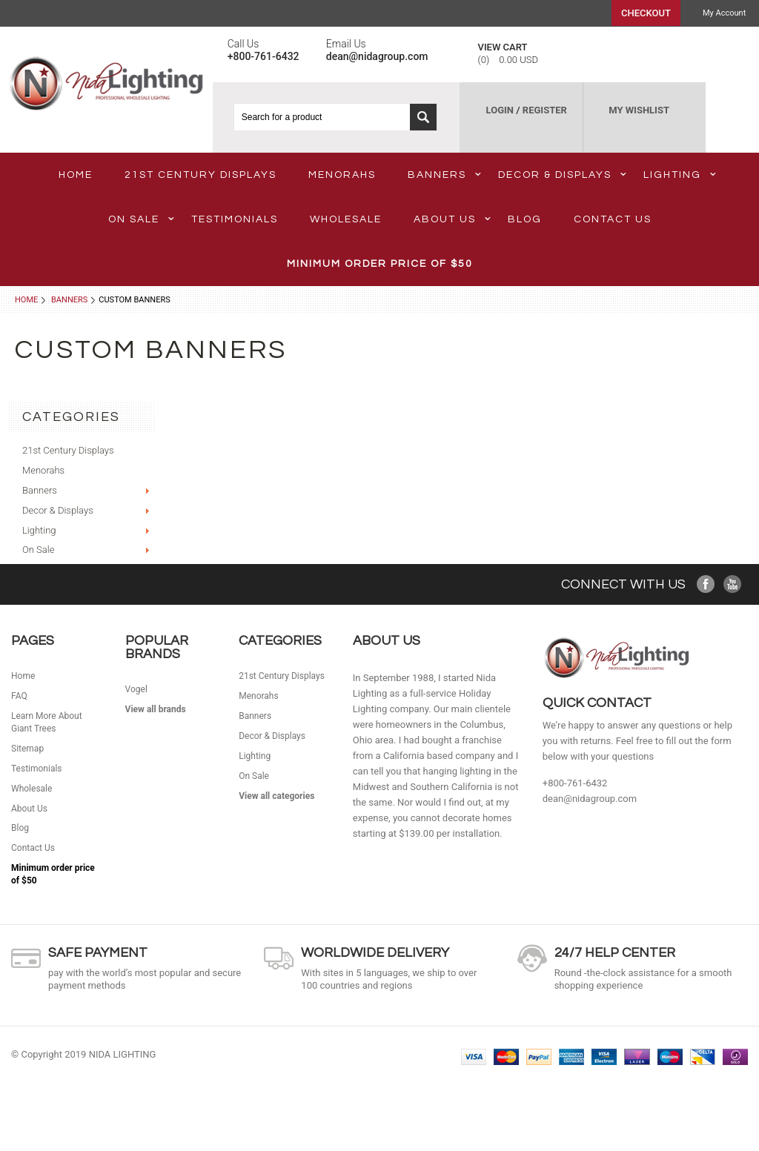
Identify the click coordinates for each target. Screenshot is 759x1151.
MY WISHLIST (639, 110)
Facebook (706, 584)
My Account (724, 13)
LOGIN (500, 110)
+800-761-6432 (575, 783)
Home (26, 300)
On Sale (141, 219)
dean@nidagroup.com (590, 798)
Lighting (679, 175)
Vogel (136, 689)
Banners (444, 175)
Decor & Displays (562, 175)
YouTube (732, 584)
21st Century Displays (200, 175)
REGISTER (545, 110)
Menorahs (342, 175)
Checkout (646, 13)
